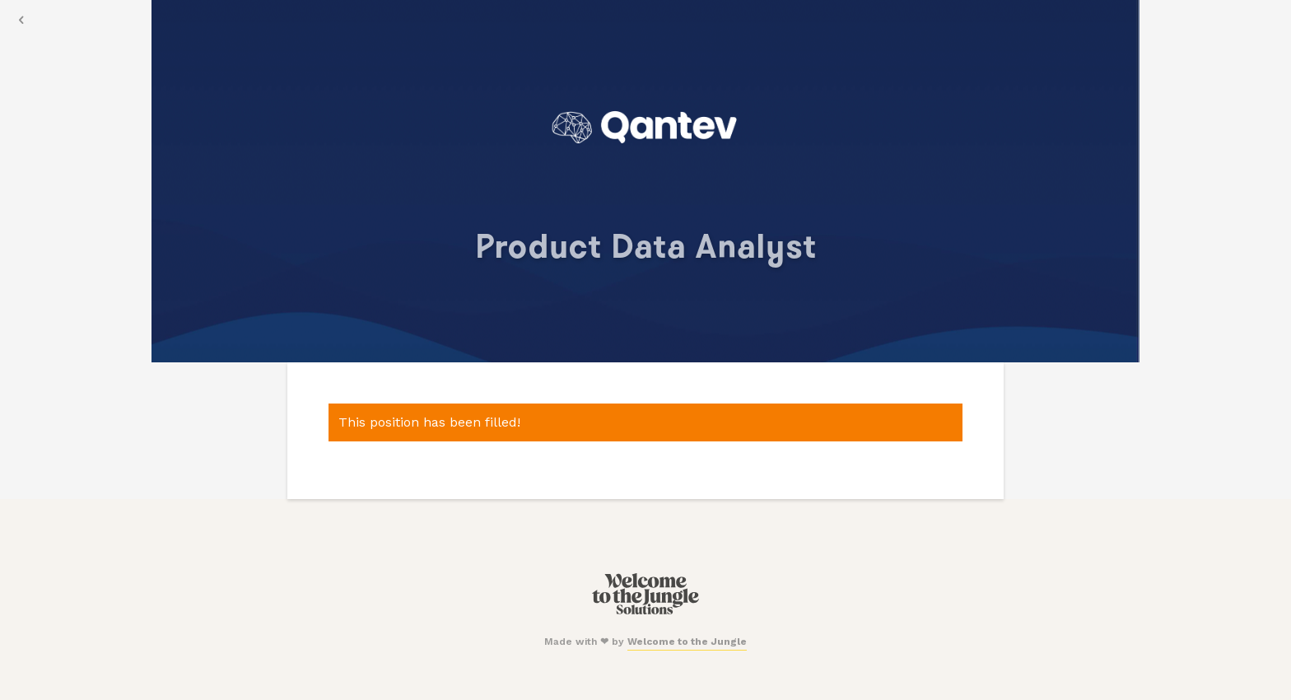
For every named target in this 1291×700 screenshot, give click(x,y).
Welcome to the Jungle (687, 641)
